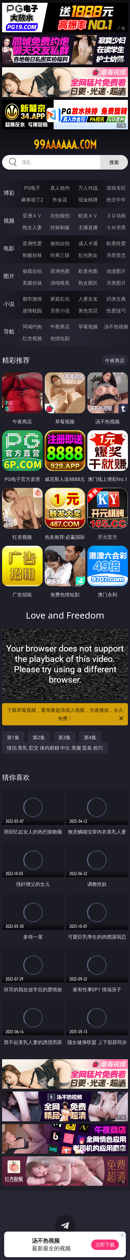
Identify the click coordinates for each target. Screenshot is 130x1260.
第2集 (39, 737)
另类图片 (116, 282)
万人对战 (88, 187)
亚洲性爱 (32, 243)
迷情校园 (32, 310)
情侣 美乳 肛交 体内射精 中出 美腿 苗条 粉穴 (55, 747)
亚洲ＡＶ (32, 215)
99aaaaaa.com (65, 145)
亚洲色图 (60, 271)
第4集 (90, 737)
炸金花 (60, 199)
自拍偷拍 (60, 215)
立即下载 (105, 1244)
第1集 (13, 737)
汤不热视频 (116, 326)
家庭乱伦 (60, 298)
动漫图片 (116, 271)
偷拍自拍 (60, 243)
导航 (9, 331)
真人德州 (60, 187)
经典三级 (60, 255)
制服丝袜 (32, 255)
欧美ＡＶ (88, 215)
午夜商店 (60, 326)
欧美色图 (88, 271)
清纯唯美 (60, 282)
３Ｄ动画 (116, 215)
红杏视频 (32, 338)
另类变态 (116, 255)
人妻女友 (88, 298)
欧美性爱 (116, 243)
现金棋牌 (88, 199)
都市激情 (32, 298)
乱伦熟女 (88, 255)
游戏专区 (116, 187)
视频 (9, 220)
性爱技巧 (116, 310)
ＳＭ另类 (116, 227)
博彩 (9, 193)
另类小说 (60, 310)
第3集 (64, 737)
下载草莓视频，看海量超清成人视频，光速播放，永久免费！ (66, 715)
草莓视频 (88, 326)
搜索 (114, 162)
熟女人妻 (32, 227)
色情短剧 (60, 338)
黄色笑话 (88, 310)
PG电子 (32, 187)
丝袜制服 (60, 227)
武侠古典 (116, 298)
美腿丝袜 (32, 282)
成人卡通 (88, 243)
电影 (9, 248)
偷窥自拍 (32, 271)
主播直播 (88, 227)
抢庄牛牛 (116, 199)
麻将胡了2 (32, 199)
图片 (9, 276)
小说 (9, 304)
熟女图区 (88, 282)
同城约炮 (32, 326)
